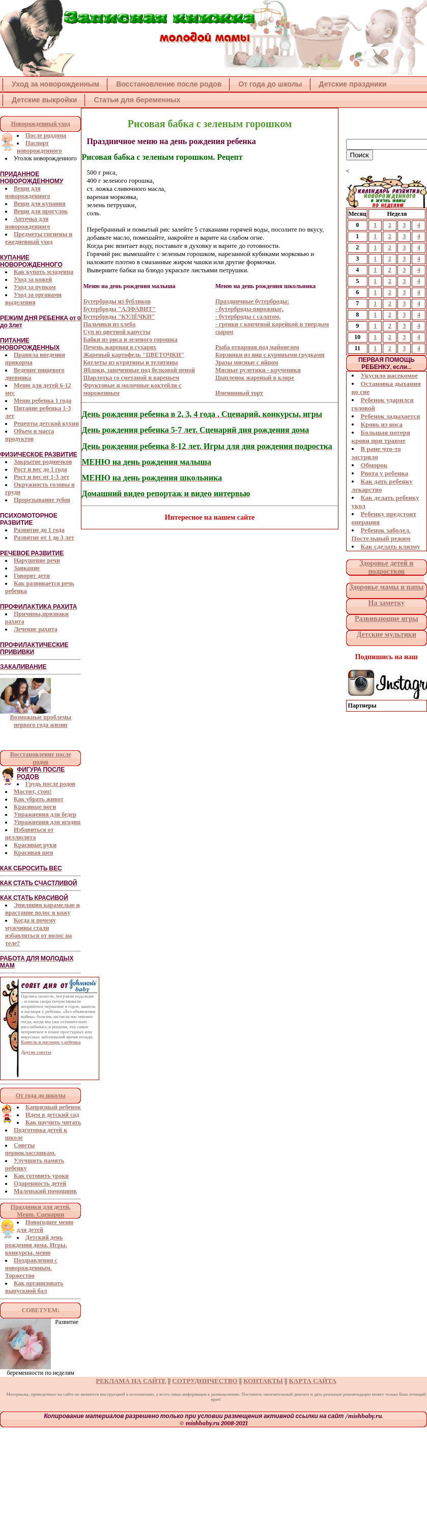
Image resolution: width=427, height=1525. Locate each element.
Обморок (374, 465)
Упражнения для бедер (45, 814)
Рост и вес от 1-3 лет (41, 477)
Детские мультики (386, 634)
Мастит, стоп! (32, 791)
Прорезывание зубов (42, 499)
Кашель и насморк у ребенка (51, 1041)
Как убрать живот (39, 799)
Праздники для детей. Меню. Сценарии (41, 1210)
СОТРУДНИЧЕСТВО (204, 1381)
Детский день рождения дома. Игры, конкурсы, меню (36, 1245)
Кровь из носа (382, 424)
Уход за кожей (33, 279)
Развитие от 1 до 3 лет (44, 537)
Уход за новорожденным (55, 84)
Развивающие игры (386, 619)
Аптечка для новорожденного (27, 222)
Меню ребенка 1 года (42, 400)
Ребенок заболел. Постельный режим (381, 534)
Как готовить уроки (41, 1175)
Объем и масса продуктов (29, 435)
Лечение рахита (36, 629)
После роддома (45, 135)
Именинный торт (239, 393)
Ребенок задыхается (390, 416)
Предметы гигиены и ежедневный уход (38, 238)
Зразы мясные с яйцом (246, 362)
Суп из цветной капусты (116, 331)
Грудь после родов (50, 783)
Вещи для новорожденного (27, 192)
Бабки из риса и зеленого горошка (130, 339)
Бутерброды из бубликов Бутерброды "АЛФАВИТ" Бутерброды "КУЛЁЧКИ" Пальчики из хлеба (119, 313)
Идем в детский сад (52, 1114)
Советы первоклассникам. (30, 1149)
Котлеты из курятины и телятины (130, 362)
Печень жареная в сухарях (119, 347)
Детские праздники (353, 84)
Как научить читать (53, 1122)
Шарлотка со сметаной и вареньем (131, 377)
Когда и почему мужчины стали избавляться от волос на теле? (38, 932)
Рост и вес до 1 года (40, 469)
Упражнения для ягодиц (47, 822)
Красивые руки (35, 845)
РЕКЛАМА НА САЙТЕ (131, 1381)
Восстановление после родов (168, 84)
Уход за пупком (34, 287)
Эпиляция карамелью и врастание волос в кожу (42, 908)
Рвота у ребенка (385, 473)
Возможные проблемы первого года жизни (40, 721)
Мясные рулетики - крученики (258, 370)
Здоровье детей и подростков (386, 567)
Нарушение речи (37, 560)
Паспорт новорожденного (39, 146)
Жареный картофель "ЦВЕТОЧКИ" (133, 354)
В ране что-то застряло (376, 453)
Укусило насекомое (389, 375)
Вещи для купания (40, 203)
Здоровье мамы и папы (386, 587)
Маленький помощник (45, 1191)
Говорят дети (32, 575)
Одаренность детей (40, 1183)
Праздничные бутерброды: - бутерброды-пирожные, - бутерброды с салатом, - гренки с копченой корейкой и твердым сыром (272, 316)
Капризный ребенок (53, 1107)
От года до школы (270, 84)
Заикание (27, 568)
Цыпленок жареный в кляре (254, 377)
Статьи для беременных (137, 100)
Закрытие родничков (43, 461)
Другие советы (36, 1052)
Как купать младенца (43, 271)
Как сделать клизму (390, 546)
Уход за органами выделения (33, 298)
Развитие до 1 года (39, 529)
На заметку (386, 603)
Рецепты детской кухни (46, 423)
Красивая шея (33, 852)
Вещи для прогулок (41, 211)
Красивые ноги (35, 806)
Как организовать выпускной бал (34, 1287)
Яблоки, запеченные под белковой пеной (139, 370)
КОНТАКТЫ (263, 1381)
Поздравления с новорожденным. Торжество (31, 1268)
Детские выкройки (44, 100)
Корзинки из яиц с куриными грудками (270, 354)
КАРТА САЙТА (312, 1381)
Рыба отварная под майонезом (257, 347)
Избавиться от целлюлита (29, 833)
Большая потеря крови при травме (381, 436)
